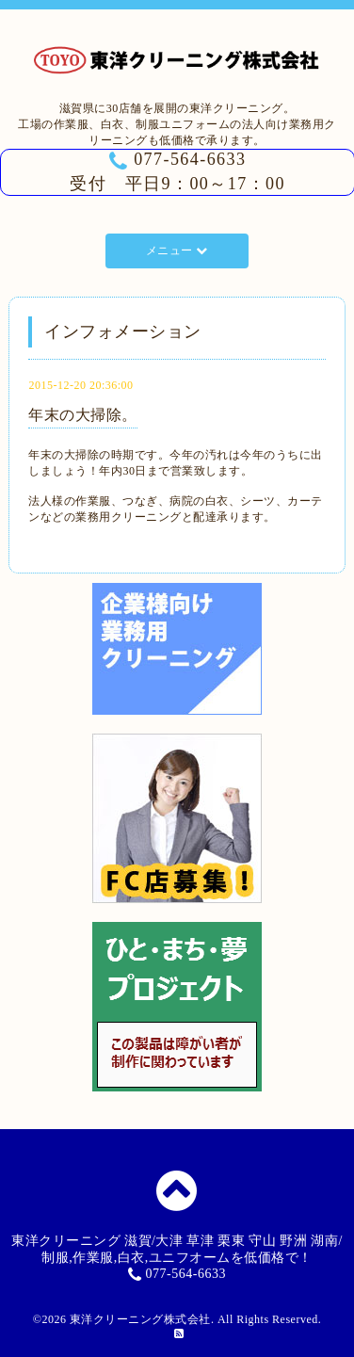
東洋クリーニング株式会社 (140, 1319)
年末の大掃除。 (82, 415)
